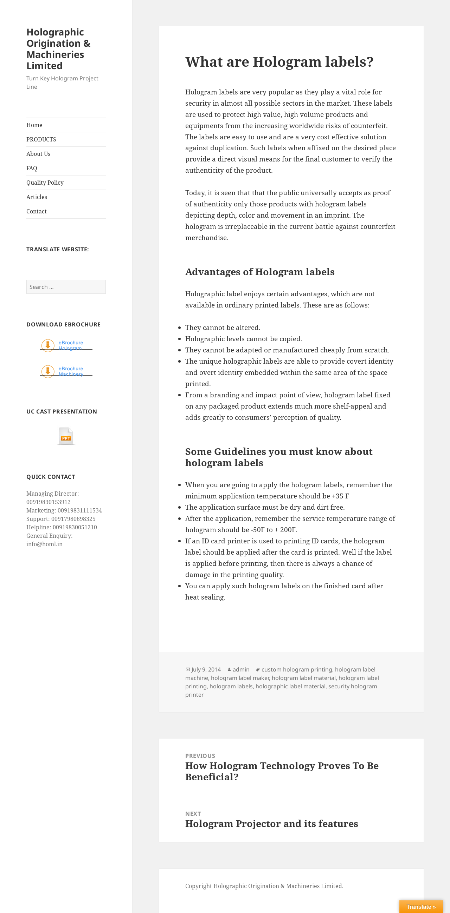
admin (241, 669)
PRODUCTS (41, 139)
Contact (36, 211)
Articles (36, 197)
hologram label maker (240, 678)
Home (34, 125)
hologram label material (304, 678)
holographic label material (291, 686)
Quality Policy (45, 182)
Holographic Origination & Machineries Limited (58, 48)
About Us (38, 154)
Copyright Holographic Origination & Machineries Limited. (264, 886)
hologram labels (231, 686)
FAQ (31, 168)
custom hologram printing (297, 669)
